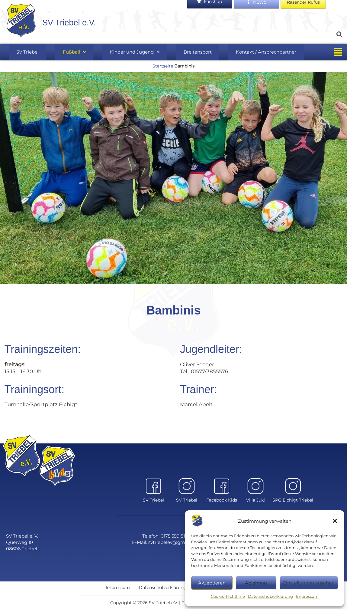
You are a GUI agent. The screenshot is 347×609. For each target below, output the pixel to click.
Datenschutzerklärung (270, 596)
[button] (335, 521)
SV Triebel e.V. (82, 24)
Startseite (163, 69)
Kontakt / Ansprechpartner (254, 55)
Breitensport (190, 55)
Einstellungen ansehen (309, 583)
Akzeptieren (212, 583)
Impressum (307, 596)
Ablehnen (256, 583)
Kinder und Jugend (132, 55)
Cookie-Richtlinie (228, 596)
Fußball (78, 55)
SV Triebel (38, 55)
